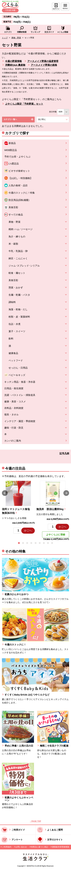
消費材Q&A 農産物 (15, 65)
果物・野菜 (16, 38)
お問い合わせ (21, 847)
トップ (5, 38)
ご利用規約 (6, 847)
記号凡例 (64, 453)
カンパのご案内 (12, 440)
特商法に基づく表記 (39, 847)
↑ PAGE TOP (35, 821)
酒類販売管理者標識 (60, 847)
